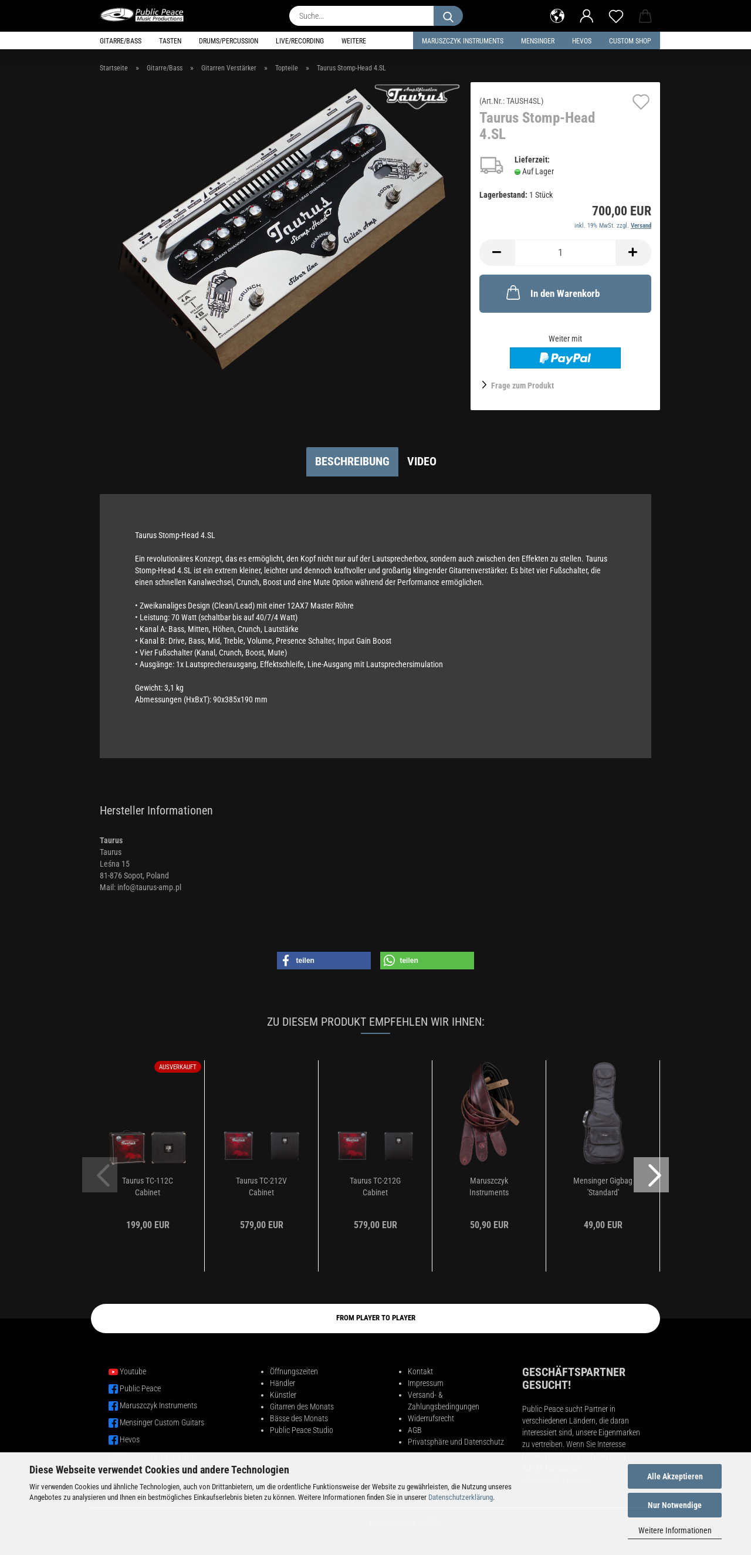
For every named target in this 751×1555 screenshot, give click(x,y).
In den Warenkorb (552, 292)
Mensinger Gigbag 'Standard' (602, 1186)
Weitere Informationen (675, 1530)
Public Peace (140, 1388)
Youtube (133, 1371)
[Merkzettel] (616, 14)
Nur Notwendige (675, 1505)
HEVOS (581, 41)
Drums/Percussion (228, 41)
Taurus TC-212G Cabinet (375, 1186)
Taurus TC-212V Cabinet (261, 1186)
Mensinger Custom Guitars (162, 1422)
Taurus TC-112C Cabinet (147, 1186)
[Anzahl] (565, 252)
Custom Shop (630, 41)
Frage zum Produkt (522, 385)
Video (422, 461)
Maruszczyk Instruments (462, 41)
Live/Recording (300, 41)
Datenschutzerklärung (460, 1497)
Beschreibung (352, 461)
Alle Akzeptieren (675, 1476)
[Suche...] (448, 16)
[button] (557, 14)
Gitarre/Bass (120, 41)
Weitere (353, 41)
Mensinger (537, 41)
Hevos (130, 1439)
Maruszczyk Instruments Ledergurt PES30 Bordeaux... (489, 1187)
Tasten (170, 41)
